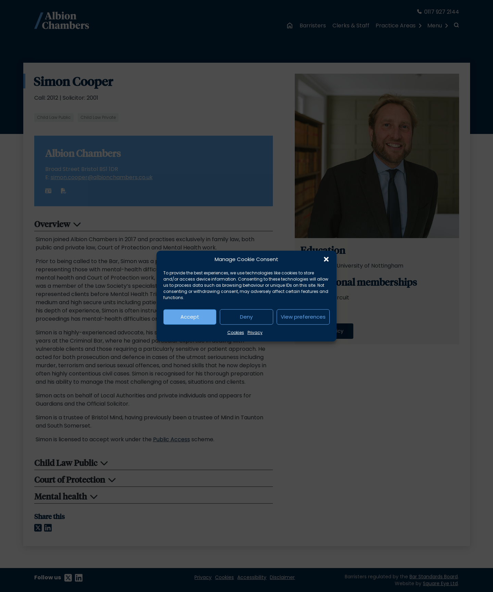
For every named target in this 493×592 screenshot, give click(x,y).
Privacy (255, 332)
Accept (189, 316)
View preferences (303, 316)
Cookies (235, 332)
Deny (246, 316)
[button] (326, 259)
